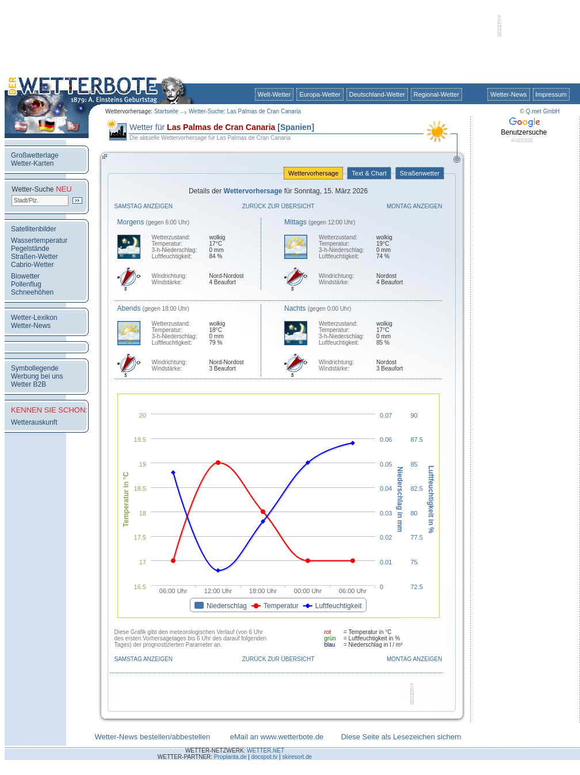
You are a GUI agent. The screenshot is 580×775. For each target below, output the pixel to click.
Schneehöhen (32, 292)
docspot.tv (264, 757)
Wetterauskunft (34, 422)
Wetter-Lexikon (34, 318)
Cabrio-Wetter (32, 265)
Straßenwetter (419, 173)
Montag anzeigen (414, 206)
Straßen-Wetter (34, 257)
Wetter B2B (28, 384)
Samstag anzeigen (144, 206)
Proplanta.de (230, 757)
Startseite (166, 111)
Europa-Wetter (319, 94)
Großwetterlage (35, 155)
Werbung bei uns (37, 376)
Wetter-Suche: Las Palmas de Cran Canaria (245, 111)
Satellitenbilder (33, 229)
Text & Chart (369, 173)
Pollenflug (26, 284)
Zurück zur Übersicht (278, 206)
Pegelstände (30, 249)
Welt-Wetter (274, 94)
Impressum (551, 94)
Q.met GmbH (543, 111)
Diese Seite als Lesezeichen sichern (401, 736)
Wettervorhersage (313, 173)
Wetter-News (508, 94)
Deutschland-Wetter (377, 94)
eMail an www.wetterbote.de (277, 736)
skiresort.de (297, 757)
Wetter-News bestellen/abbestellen (152, 736)
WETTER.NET (265, 750)
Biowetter (25, 276)
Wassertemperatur (39, 240)
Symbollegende (35, 368)
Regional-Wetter (436, 94)
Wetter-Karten (32, 163)
